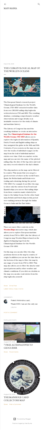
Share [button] (6, 286)
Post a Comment (10, 312)
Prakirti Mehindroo (18, 300)
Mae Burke (28, 423)
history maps (13, 289)
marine (20, 289)
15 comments (13, 352)
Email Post (13, 286)
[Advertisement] (22, 35)
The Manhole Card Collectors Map (16, 399)
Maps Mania (10, 8)
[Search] (38, 3)
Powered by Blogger (22, 419)
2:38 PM (13, 307)
